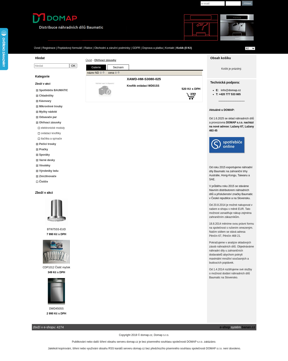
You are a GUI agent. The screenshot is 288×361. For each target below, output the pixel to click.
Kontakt (169, 47)
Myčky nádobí (48, 111)
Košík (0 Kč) (184, 47)
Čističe (43, 181)
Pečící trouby (47, 144)
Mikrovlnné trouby (51, 106)
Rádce (88, 47)
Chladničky (46, 95)
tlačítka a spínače (51, 138)
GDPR (136, 47)
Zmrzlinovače (48, 176)
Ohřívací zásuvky (50, 122)
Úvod (37, 47)
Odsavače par (48, 117)
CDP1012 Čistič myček (56, 267)
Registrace (48, 47)
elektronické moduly (53, 127)
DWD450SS (56, 308)
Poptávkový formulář (69, 47)
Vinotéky (44, 165)
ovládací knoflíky (51, 133)
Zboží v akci (42, 83)
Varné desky (47, 160)
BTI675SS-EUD (56, 229)
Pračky (43, 149)
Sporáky (44, 154)
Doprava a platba (152, 47)
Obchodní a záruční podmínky (112, 47)
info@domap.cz (231, 90)
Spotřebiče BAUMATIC (53, 90)
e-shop (225, 327)
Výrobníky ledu (49, 170)
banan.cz (248, 327)
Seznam (118, 67)
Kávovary (45, 101)
